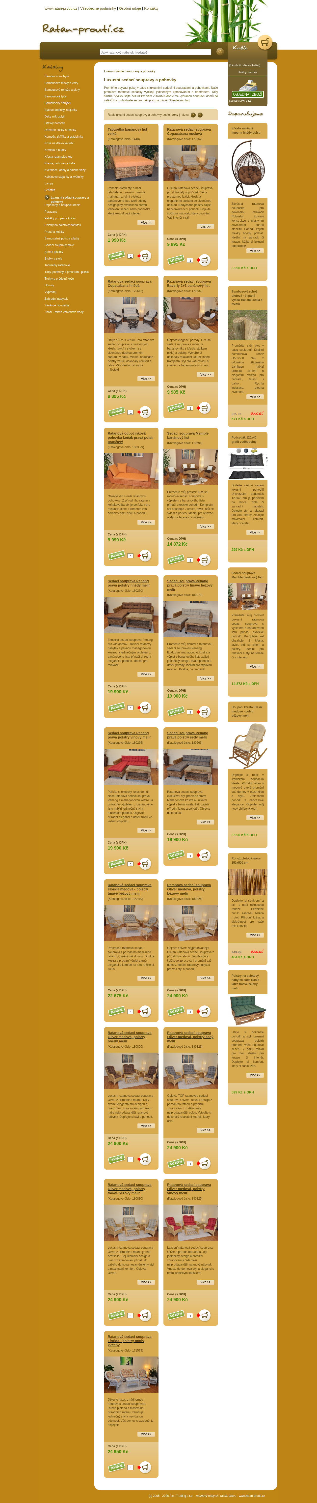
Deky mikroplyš (55, 116)
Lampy (49, 183)
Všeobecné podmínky (98, 8)
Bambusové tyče (56, 96)
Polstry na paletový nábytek (63, 225)
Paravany (51, 211)
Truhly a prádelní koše (59, 278)
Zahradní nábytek (56, 298)
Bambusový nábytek (58, 103)
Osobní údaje (130, 8)
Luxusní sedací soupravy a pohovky (129, 71)
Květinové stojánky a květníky (64, 176)
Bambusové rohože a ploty (62, 89)
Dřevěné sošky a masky (60, 130)
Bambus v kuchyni (57, 76)
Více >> (255, 251)
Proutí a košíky (54, 232)
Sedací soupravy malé (59, 245)
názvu (185, 115)
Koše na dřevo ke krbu (59, 143)
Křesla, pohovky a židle (60, 163)
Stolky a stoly (53, 258)
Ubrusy (49, 285)
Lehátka (50, 190)
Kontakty (151, 8)
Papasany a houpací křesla (62, 205)
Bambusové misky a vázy (61, 83)
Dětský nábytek (55, 123)
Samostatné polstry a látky (62, 238)
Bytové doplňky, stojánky (61, 110)
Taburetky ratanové (57, 265)
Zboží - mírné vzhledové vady (64, 312)
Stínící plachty (54, 252)
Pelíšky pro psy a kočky (60, 218)
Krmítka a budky (55, 150)
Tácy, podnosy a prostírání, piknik (67, 272)
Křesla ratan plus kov (58, 156)
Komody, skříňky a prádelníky (64, 136)
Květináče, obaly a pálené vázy (65, 170)
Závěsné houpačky (57, 305)
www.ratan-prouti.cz (252, 1496)
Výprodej (50, 292)
